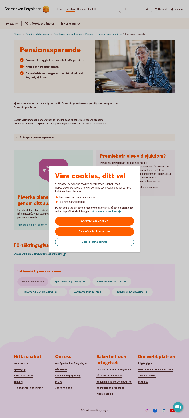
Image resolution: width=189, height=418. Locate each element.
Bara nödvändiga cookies (95, 231)
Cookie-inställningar (94, 242)
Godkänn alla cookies (94, 221)
